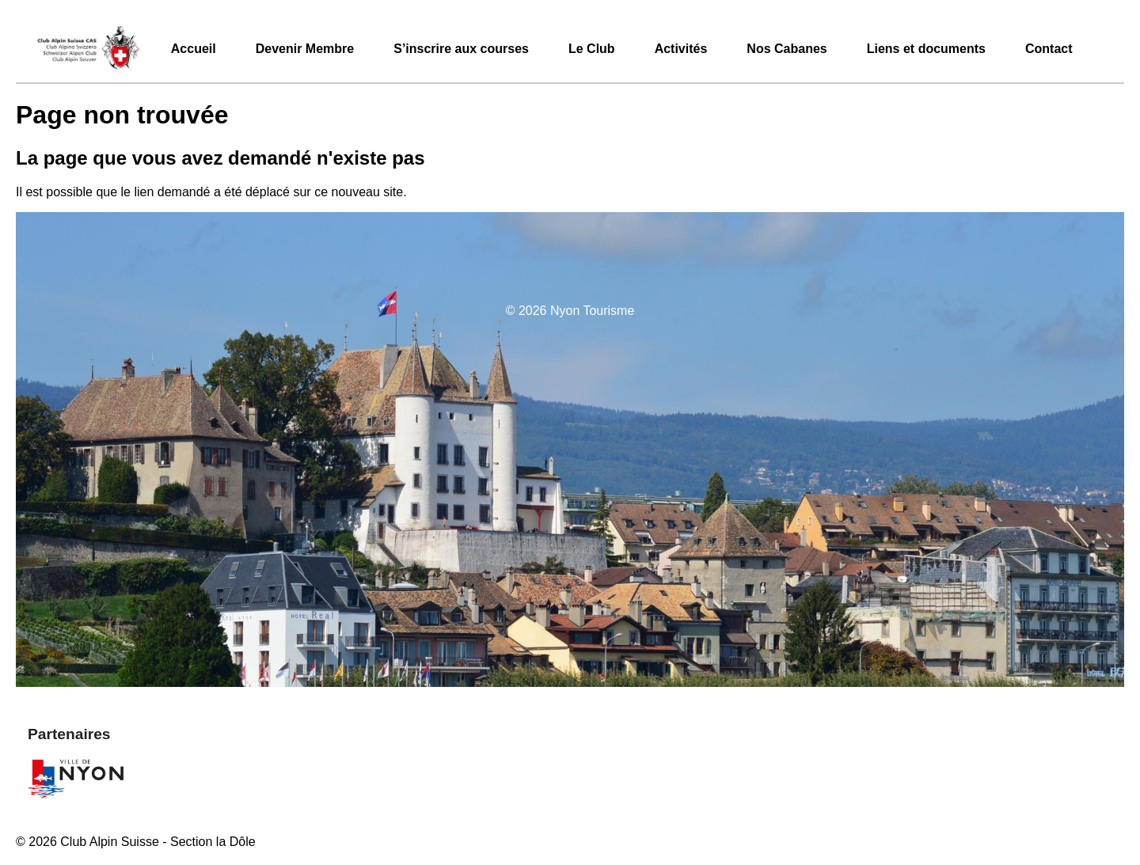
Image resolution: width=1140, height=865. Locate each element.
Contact (1049, 48)
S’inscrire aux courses (461, 48)
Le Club (591, 48)
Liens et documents (926, 48)
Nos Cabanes (786, 48)
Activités (681, 48)
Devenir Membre (305, 48)
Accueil (193, 48)
